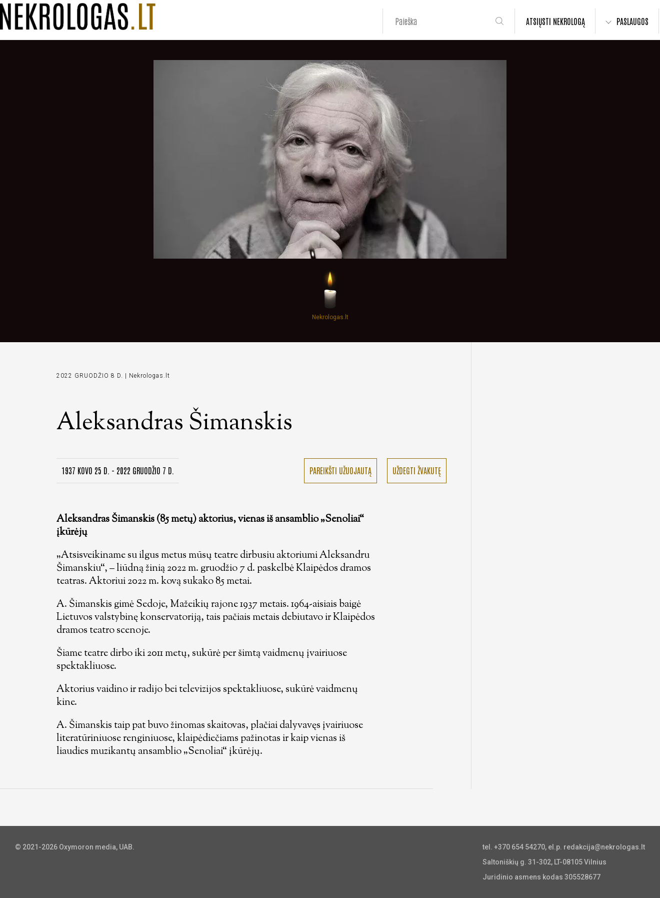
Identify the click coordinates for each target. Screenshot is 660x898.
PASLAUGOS (632, 21)
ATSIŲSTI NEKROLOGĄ (555, 21)
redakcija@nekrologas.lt (604, 847)
